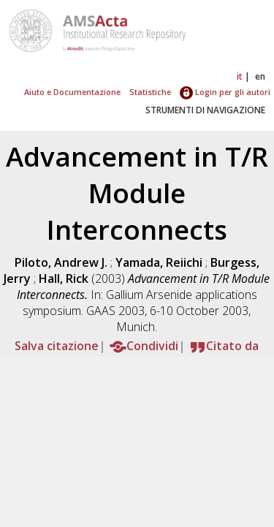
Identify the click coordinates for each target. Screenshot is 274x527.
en (260, 76)
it (240, 76)
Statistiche (150, 91)
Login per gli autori (225, 91)
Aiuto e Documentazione (72, 91)
